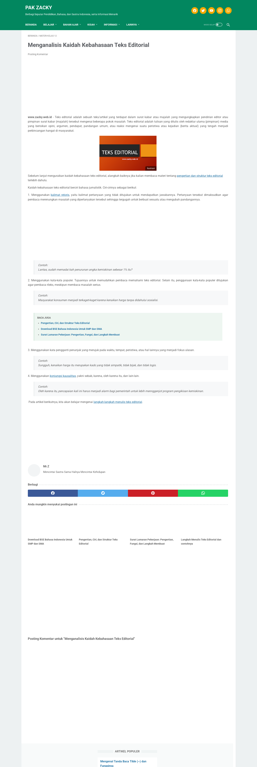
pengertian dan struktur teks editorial (70, 181)
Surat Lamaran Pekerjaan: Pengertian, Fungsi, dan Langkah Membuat (80, 344)
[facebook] (192, 7)
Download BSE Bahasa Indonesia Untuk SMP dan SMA (71, 339)
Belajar (51, 18)
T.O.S (125, 757)
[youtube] (208, 7)
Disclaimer (112, 757)
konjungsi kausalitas (63, 390)
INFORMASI (113, 18)
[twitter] (200, 7)
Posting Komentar (38, 50)
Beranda (33, 18)
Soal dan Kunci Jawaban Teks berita (201, 66)
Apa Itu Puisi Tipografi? (193, 57)
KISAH (93, 18)
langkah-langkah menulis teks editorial (118, 421)
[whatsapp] (225, 7)
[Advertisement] (95, 82)
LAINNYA (134, 18)
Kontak (146, 757)
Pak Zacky (41, 4)
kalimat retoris (61, 196)
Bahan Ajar (73, 18)
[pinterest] (112, 512)
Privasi (135, 757)
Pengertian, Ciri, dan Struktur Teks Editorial (65, 333)
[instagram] (217, 7)
